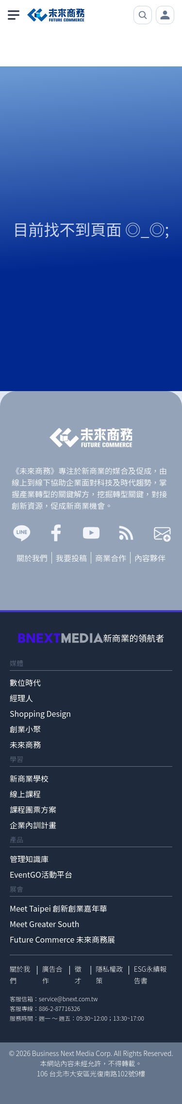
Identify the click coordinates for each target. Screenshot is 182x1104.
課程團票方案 (33, 809)
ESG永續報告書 (150, 974)
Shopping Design (40, 713)
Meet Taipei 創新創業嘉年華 (58, 908)
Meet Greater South (44, 924)
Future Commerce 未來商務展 (62, 939)
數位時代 (25, 682)
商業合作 (110, 558)
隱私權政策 (109, 974)
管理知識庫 (29, 859)
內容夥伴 (149, 558)
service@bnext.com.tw (68, 998)
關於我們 (32, 558)
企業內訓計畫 (33, 825)
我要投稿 (71, 558)
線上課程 (25, 794)
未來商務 (25, 744)
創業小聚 (25, 729)
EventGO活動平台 (41, 874)
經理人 (21, 698)
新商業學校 (29, 778)
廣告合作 (52, 974)
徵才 (78, 974)
